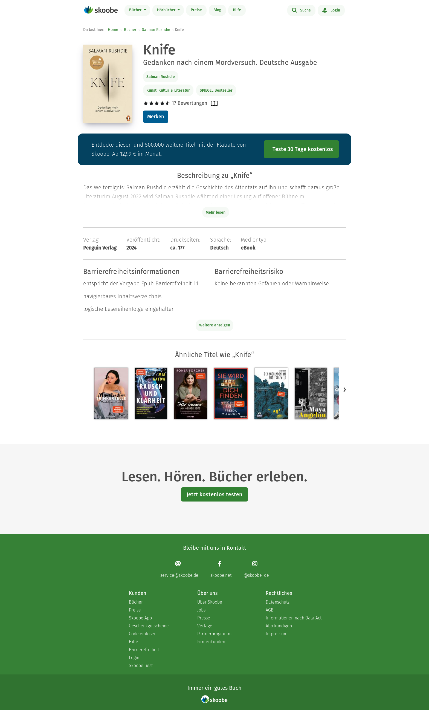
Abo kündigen (279, 625)
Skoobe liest (141, 665)
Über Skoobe (209, 602)
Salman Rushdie (156, 29)
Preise (196, 10)
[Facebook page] (221, 569)
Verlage (204, 625)
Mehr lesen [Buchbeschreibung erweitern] (215, 212)
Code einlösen (142, 633)
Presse (203, 618)
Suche (301, 10)
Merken (155, 117)
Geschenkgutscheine (149, 625)
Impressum (277, 633)
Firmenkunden (211, 641)
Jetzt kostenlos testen (214, 494)
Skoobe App (140, 618)
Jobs (201, 610)
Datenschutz (277, 602)
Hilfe (237, 10)
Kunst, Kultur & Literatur (168, 90)
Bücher (136, 10)
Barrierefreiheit (144, 649)
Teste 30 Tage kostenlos (303, 149)
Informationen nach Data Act (293, 618)
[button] (344, 389)
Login (331, 10)
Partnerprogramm (214, 633)
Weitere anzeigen (214, 325)
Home (113, 29)
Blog (217, 10)
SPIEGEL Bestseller (216, 90)
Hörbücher (167, 10)
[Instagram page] (256, 569)
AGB (270, 610)
